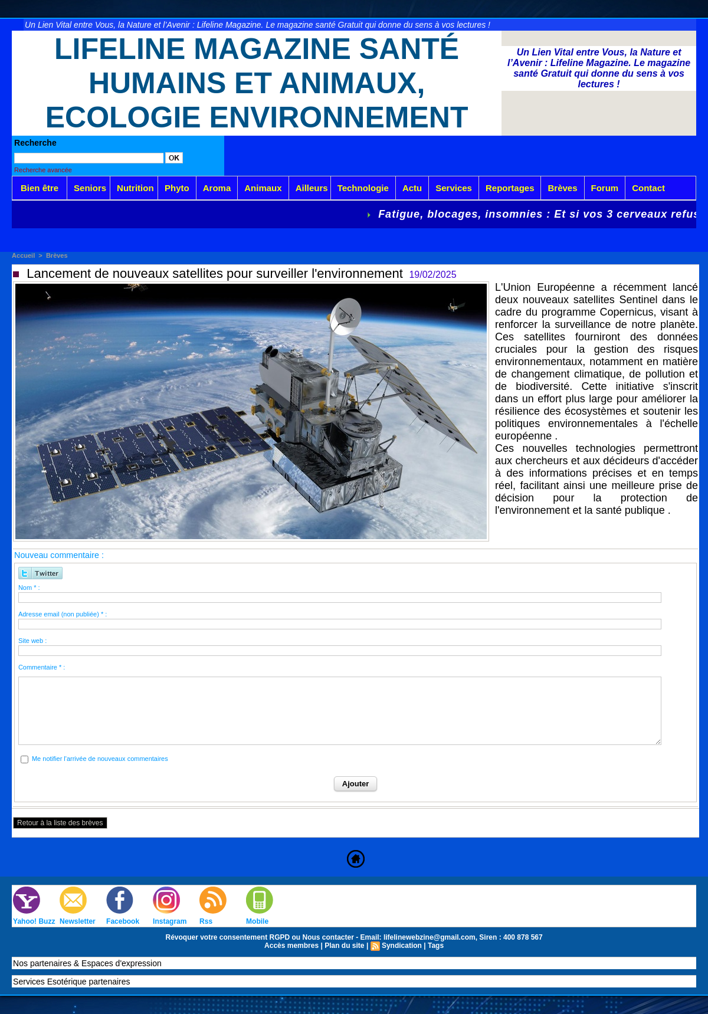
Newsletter (78, 921)
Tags (436, 945)
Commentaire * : (41, 667)
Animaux (262, 188)
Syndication (402, 945)
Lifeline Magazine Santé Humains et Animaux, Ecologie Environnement (256, 83)
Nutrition (135, 188)
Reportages (510, 188)
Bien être (39, 188)
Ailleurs (312, 188)
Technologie (363, 188)
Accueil (23, 255)
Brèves (562, 188)
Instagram (169, 921)
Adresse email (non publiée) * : (62, 614)
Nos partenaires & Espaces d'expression (87, 963)
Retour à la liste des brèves (60, 823)
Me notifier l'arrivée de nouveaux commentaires (100, 758)
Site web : (32, 640)
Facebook (122, 921)
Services (453, 188)
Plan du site (344, 945)
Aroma (217, 188)
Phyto (177, 188)
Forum (605, 188)
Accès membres (291, 945)
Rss (205, 921)
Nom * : (29, 587)
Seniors (90, 188)
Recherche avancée (43, 169)
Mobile (257, 921)
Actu (412, 188)
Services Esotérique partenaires (71, 981)
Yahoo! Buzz (34, 921)
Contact (648, 188)
